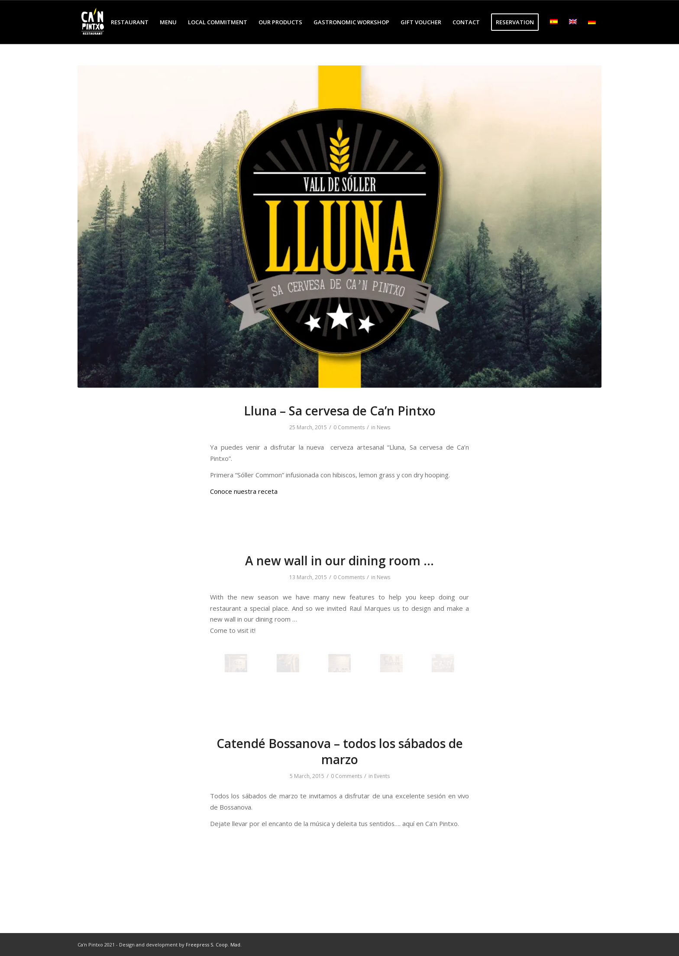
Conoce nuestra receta (244, 491)
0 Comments (349, 427)
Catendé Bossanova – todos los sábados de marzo (340, 751)
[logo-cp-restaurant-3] (93, 22)
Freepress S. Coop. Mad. (214, 944)
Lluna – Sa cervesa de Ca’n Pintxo (340, 410)
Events (382, 776)
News (383, 427)
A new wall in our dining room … (339, 560)
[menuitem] (129, 22)
